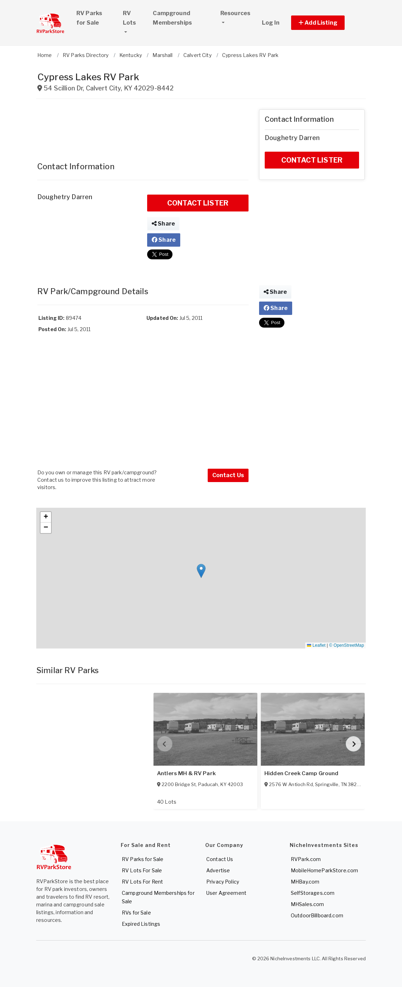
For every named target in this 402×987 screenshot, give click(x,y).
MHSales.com (307, 904)
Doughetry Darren (64, 197)
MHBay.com (305, 882)
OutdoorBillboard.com (317, 915)
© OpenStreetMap (346, 645)
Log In (270, 22)
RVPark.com (306, 859)
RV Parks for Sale (89, 18)
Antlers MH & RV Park (186, 773)
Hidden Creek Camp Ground (301, 773)
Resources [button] (235, 13)
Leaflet (316, 645)
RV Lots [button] (135, 18)
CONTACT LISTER (197, 203)
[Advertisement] (143, 127)
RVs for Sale (136, 913)
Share (163, 223)
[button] (326, 22)
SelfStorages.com (312, 893)
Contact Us (228, 475)
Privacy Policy (222, 882)
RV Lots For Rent (142, 882)
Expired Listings (141, 924)
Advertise (218, 870)
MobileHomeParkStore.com (324, 870)
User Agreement (226, 893)
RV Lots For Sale (142, 870)
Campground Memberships (172, 18)
